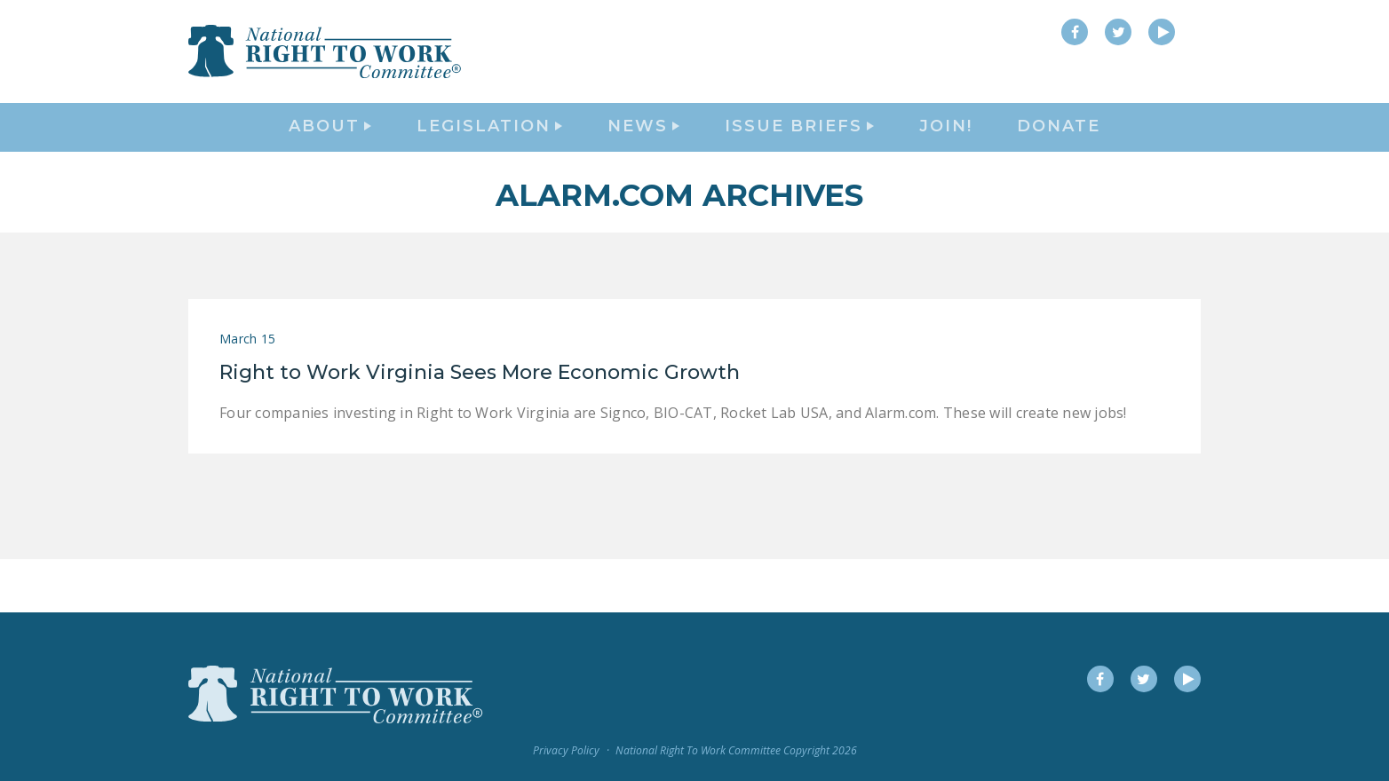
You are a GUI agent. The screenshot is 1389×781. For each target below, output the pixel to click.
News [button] (643, 156)
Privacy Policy (566, 751)
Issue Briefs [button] (799, 156)
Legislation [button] (489, 156)
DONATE (1058, 156)
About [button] (330, 156)
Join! (945, 156)
